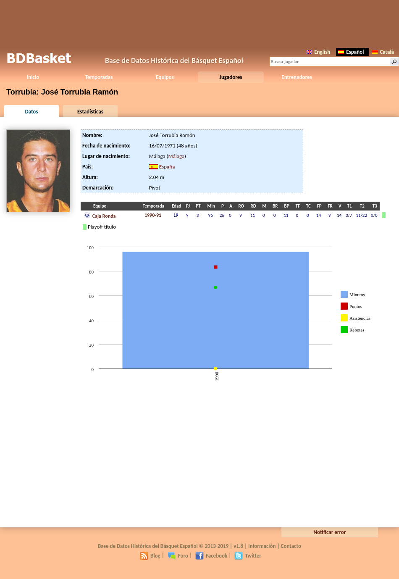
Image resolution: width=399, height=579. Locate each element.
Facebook (211, 556)
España (167, 166)
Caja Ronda (100, 215)
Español (351, 52)
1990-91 (152, 215)
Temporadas (99, 77)
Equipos (164, 77)
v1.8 (238, 546)
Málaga (176, 156)
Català (383, 52)
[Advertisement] (199, 23)
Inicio (33, 77)
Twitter (247, 556)
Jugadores (231, 77)
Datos (31, 111)
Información (262, 546)
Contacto (291, 546)
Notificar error (330, 532)
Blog (150, 556)
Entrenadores (296, 77)
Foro (178, 556)
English (318, 52)
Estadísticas (90, 111)
